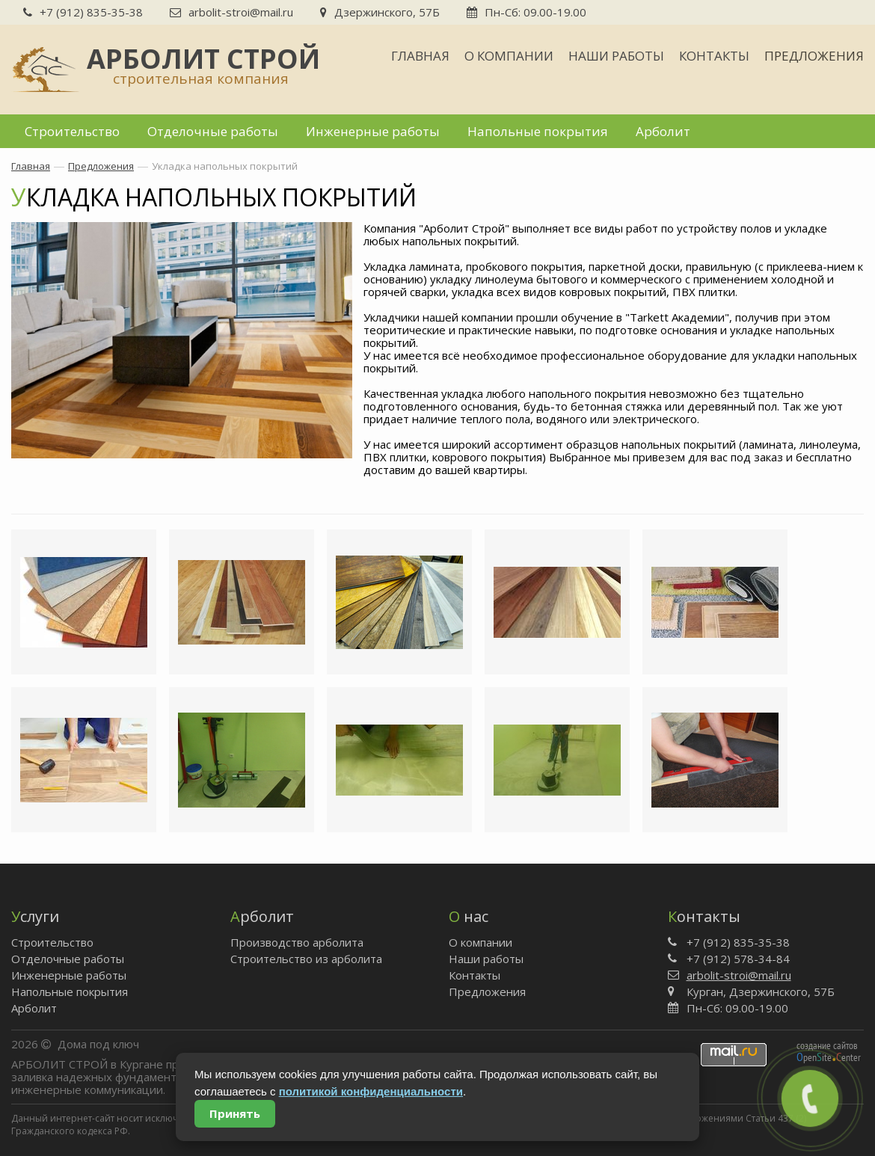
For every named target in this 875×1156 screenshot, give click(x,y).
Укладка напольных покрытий (225, 166)
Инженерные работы (373, 131)
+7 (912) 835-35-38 (83, 11)
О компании (508, 55)
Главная (420, 55)
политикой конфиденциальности (371, 1091)
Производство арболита (296, 942)
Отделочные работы (212, 131)
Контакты (714, 55)
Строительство (72, 131)
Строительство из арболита (306, 958)
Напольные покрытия (537, 131)
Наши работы (616, 55)
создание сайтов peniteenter (828, 1051)
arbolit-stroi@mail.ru (231, 11)
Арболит (663, 131)
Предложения (814, 55)
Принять (234, 1113)
